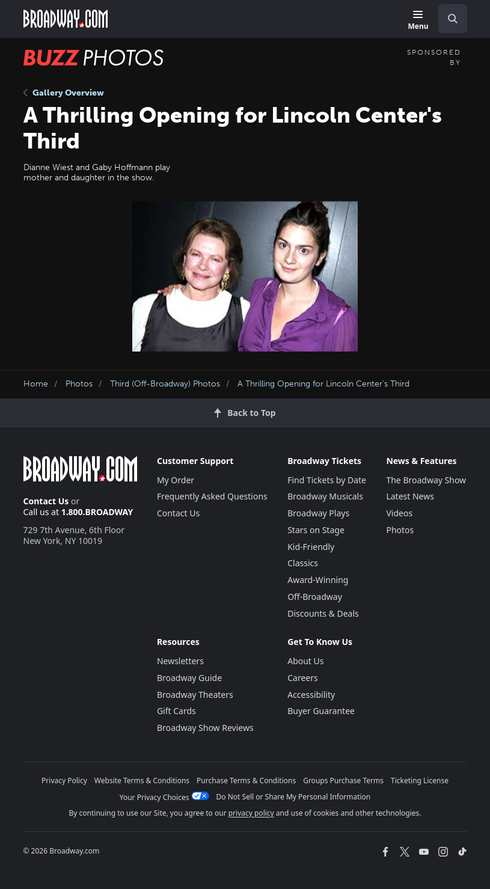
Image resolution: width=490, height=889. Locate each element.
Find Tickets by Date (326, 480)
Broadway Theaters (195, 694)
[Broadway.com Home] (65, 19)
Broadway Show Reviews (205, 727)
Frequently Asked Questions (212, 496)
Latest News (410, 496)
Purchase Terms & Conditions (246, 780)
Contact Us (46, 501)
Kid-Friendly (310, 546)
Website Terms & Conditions (141, 780)
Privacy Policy (64, 780)
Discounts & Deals (323, 613)
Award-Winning (317, 579)
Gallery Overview (63, 93)
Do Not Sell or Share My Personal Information (293, 797)
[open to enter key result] (452, 18)
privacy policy (251, 813)
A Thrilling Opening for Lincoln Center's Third (323, 384)
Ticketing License (420, 780)
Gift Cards (176, 710)
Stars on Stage (316, 530)
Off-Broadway (314, 596)
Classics (302, 563)
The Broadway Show (426, 480)
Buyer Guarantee (321, 710)
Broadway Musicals (325, 496)
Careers (302, 677)
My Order (175, 480)
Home (35, 384)
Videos (399, 513)
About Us (305, 661)
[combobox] (448, 18)
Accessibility (311, 694)
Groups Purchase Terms (343, 780)
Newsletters (180, 661)
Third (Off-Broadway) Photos (165, 384)
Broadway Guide (189, 677)
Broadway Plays (318, 513)
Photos (79, 384)
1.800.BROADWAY (97, 512)
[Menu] (418, 21)
